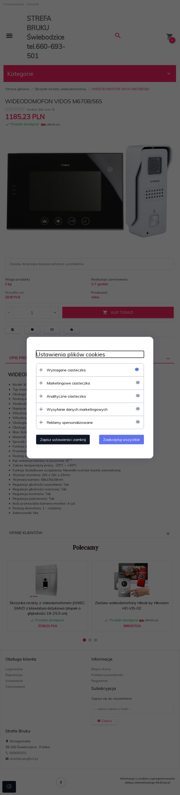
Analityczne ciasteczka (66, 396)
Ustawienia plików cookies (70, 354)
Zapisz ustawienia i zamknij (63, 439)
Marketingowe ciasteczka (68, 383)
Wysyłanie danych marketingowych (77, 409)
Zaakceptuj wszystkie (121, 439)
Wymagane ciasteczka (66, 369)
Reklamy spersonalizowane (70, 422)
